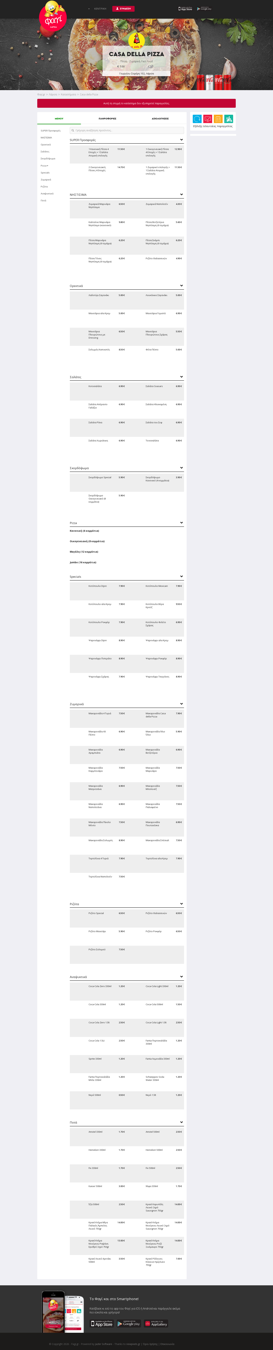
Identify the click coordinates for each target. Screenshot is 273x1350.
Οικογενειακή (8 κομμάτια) (87, 541)
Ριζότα (44, 186)
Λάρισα (53, 94)
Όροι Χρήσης (150, 1344)
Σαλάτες (45, 151)
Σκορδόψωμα (48, 158)
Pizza (44, 165)
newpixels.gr (133, 1344)
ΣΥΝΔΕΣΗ (123, 8)
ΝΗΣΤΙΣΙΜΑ (46, 137)
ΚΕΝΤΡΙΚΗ (100, 8)
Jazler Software (103, 1344)
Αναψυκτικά (47, 193)
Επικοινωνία (167, 1344)
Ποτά (43, 200)
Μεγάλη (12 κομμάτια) (84, 551)
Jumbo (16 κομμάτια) (83, 562)
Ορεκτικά (46, 144)
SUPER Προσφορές (51, 130)
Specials (45, 172)
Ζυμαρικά (46, 179)
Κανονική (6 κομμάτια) (84, 530)
